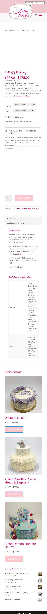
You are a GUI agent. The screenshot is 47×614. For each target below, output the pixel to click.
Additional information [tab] (15, 210)
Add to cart (23, 185)
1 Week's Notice (15, 30)
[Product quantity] (8, 185)
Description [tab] (11, 206)
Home (7, 30)
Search (28, 6)
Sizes (7, 99)
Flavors (8, 93)
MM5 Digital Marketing (29, 611)
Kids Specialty (33, 196)
